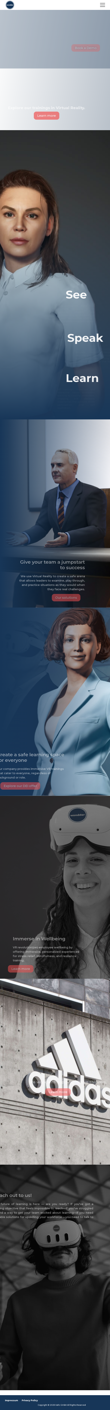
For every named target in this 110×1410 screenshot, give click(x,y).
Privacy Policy (30, 1400)
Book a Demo (91, 48)
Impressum (11, 1400)
